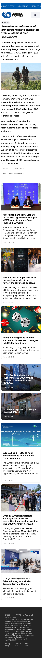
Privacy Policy (7, 644)
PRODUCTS (35, 6)
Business (5, 22)
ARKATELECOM (8, 6)
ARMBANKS (22, 6)
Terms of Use (18, 644)
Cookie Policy (26, 644)
